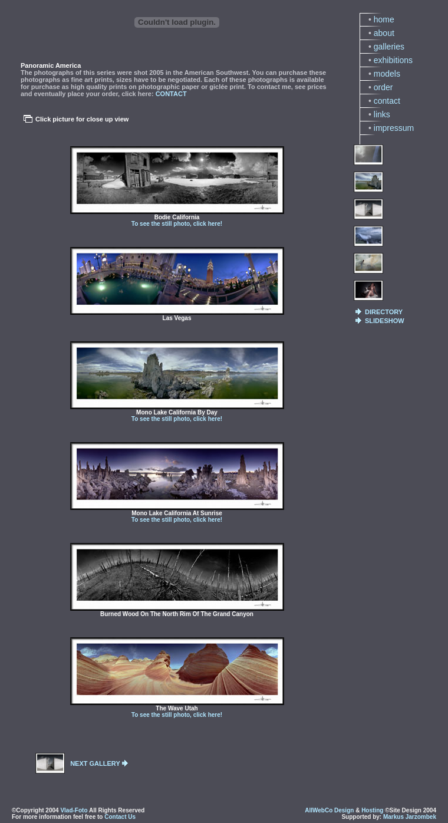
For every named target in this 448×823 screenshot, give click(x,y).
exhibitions (393, 60)
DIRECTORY (384, 311)
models (387, 73)
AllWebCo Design (329, 810)
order (383, 87)
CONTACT (171, 93)
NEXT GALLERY (95, 763)
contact (387, 101)
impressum (394, 128)
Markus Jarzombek (409, 817)
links (382, 114)
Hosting (372, 810)
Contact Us (120, 817)
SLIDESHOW (384, 320)
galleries (389, 46)
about (384, 33)
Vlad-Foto (73, 810)
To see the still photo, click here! (176, 223)
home (384, 19)
